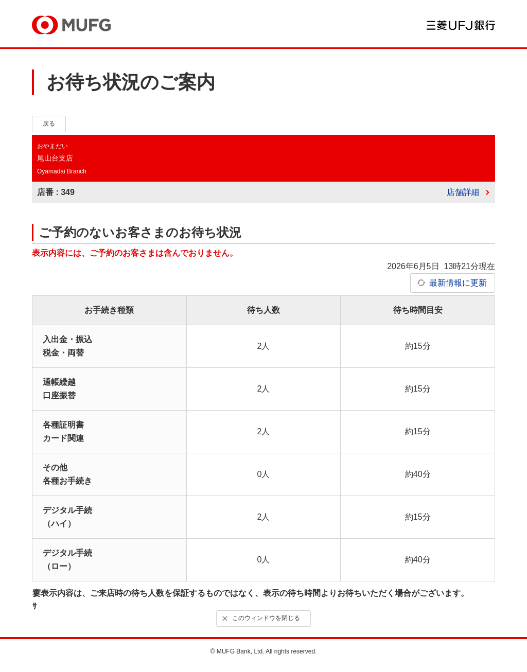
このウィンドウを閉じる (260, 618)
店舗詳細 (463, 192)
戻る (49, 123)
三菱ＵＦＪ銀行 (461, 25)
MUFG (71, 24)
